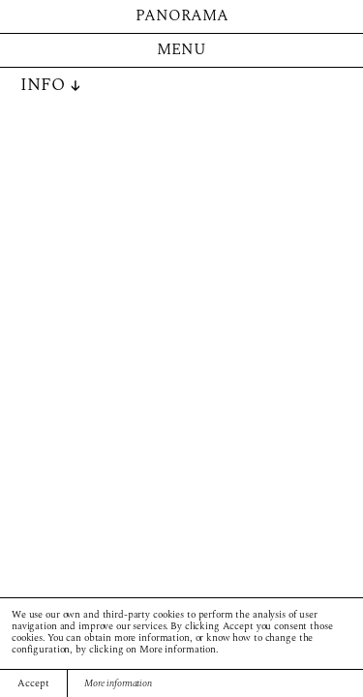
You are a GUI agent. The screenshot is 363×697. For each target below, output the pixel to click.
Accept (32, 684)
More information (118, 684)
